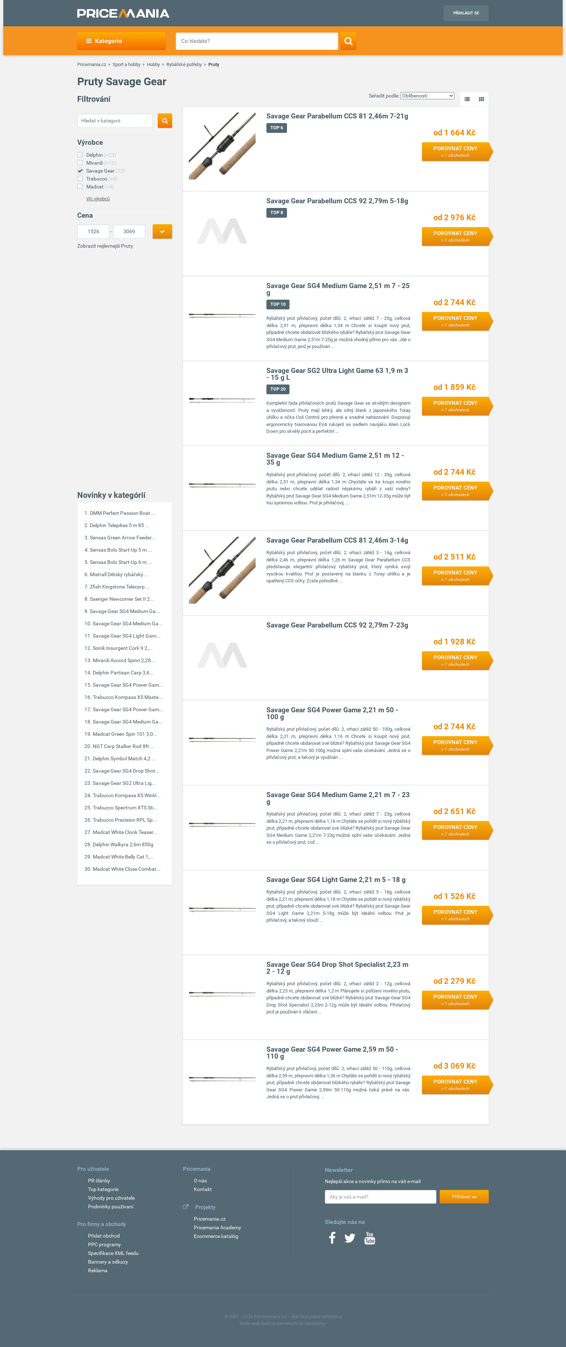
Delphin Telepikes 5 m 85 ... (119, 525)
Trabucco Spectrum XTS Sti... (125, 808)
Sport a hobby (126, 64)
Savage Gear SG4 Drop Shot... (126, 771)
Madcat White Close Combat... (127, 869)
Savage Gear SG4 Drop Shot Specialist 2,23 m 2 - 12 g (337, 968)
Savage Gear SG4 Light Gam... (127, 636)
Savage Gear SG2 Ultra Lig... (124, 783)
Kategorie (104, 40)
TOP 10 (278, 304)
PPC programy (104, 1244)
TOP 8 (276, 213)
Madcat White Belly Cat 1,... (123, 857)
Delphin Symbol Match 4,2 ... (124, 758)
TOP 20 (278, 389)
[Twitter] (350, 1240)
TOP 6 (276, 128)
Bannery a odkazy (108, 1262)
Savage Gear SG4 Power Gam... (128, 685)
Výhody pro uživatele (111, 1198)
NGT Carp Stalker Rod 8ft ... (123, 746)
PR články (99, 1180)
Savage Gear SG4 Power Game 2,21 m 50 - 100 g (332, 713)
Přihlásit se (466, 13)
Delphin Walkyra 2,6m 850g (123, 844)
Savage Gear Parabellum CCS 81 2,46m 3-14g (337, 540)
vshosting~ (315, 1323)
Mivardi (101, 163)
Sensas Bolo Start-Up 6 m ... (121, 562)
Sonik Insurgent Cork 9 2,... (123, 648)
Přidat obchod (104, 1236)
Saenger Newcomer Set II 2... (122, 599)
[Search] (348, 40)
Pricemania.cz (91, 64)
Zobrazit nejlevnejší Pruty (105, 246)
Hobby (153, 64)
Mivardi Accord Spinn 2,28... (124, 660)
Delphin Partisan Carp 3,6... (123, 672)
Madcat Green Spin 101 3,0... (125, 734)
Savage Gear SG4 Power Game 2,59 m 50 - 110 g (332, 1053)
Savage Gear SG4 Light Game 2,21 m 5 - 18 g (336, 880)
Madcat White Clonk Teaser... (125, 832)
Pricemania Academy (217, 1227)
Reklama (98, 1270)
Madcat (100, 187)
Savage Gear (105, 171)
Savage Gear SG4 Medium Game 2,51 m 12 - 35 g (335, 459)
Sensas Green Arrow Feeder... (123, 537)
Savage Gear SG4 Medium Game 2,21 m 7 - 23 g (338, 798)
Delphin (101, 155)
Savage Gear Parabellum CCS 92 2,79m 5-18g (337, 201)
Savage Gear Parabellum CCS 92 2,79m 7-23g (337, 625)
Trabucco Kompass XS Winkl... (127, 795)
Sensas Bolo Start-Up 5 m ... (121, 550)
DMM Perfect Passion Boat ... (123, 513)
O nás (200, 1180)
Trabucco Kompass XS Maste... (128, 697)
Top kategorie (103, 1189)
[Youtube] (370, 1240)
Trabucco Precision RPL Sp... (125, 820)
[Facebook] (332, 1240)
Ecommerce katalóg (216, 1236)
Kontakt (203, 1189)
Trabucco (102, 179)
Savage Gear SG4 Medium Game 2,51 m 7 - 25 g (338, 289)
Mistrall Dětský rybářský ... (119, 574)
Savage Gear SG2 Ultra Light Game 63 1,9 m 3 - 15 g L (337, 374)
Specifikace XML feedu (113, 1253)
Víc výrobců (98, 198)
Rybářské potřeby (184, 64)
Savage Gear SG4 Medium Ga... (125, 611)
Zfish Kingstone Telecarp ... (120, 587)
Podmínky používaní (110, 1206)
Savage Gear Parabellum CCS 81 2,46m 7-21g (337, 116)
